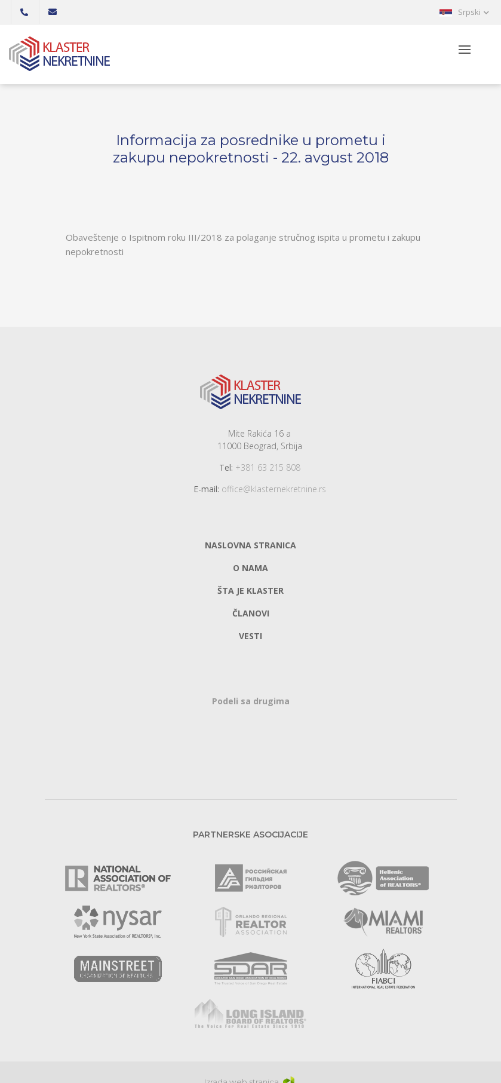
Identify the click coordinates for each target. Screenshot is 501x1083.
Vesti (250, 636)
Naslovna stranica (250, 545)
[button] (464, 12)
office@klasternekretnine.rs (274, 489)
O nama (250, 567)
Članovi (250, 613)
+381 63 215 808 (267, 467)
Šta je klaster (250, 590)
